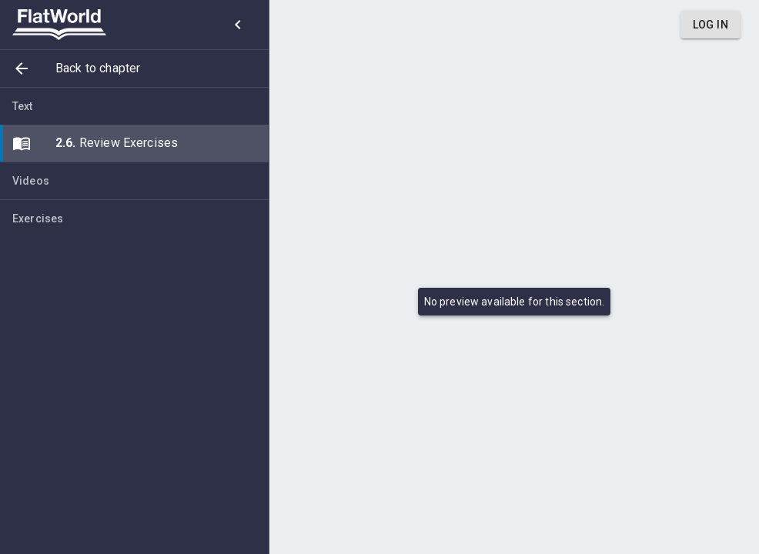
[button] (134, 68)
